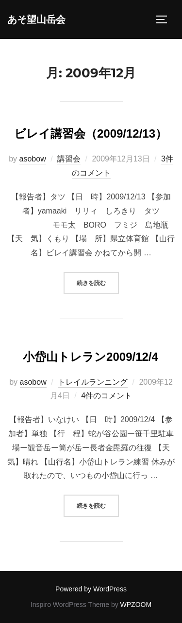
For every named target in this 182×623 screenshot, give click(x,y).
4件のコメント (106, 396)
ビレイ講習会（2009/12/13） (90, 133)
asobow (32, 159)
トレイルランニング (93, 382)
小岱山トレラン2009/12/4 (90, 356)
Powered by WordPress (91, 589)
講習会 (69, 159)
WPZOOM (136, 604)
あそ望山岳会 (36, 19)
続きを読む (98, 281)
